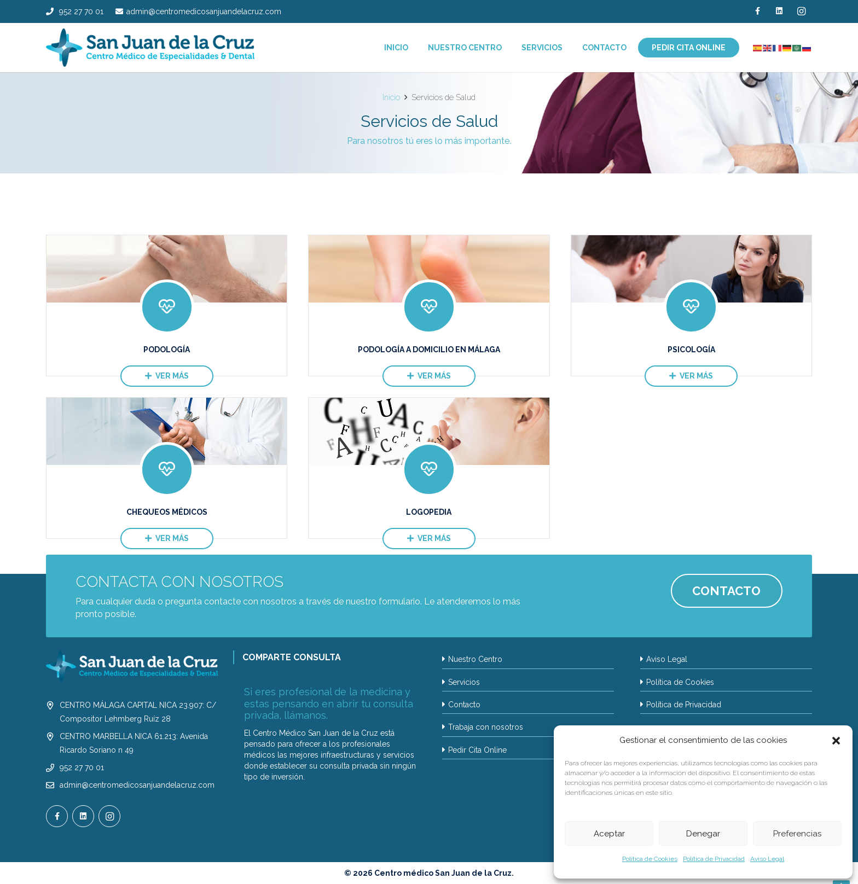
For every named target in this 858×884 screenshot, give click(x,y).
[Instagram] (801, 11)
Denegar (703, 834)
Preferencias (797, 834)
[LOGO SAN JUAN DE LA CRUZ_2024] (150, 47)
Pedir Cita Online (477, 750)
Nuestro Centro (475, 659)
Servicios (464, 682)
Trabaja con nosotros (485, 727)
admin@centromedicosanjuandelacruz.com (137, 785)
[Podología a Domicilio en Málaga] (429, 305)
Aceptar (609, 834)
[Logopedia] (429, 468)
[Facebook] (757, 11)
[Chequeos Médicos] (167, 468)
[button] (836, 740)
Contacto (464, 704)
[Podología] (167, 305)
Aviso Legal (767, 859)
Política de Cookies (649, 859)
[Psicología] (691, 305)
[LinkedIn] (779, 11)
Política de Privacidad (714, 859)
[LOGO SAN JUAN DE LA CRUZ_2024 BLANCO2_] (132, 666)
